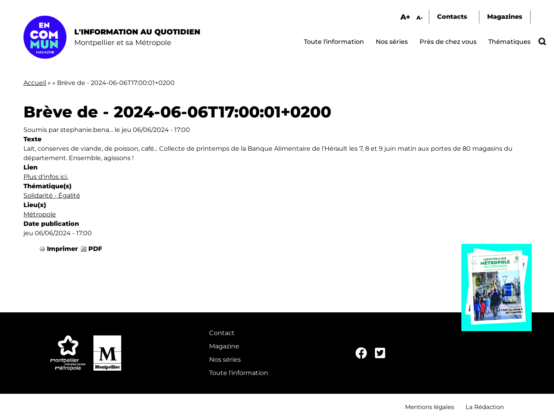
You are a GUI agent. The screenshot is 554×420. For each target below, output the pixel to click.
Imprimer (62, 248)
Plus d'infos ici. (45, 176)
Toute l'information (334, 41)
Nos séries (392, 41)
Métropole (39, 214)
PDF (95, 248)
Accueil (34, 83)
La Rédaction (485, 407)
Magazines (504, 16)
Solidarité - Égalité (51, 195)
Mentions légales (429, 407)
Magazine (224, 346)
